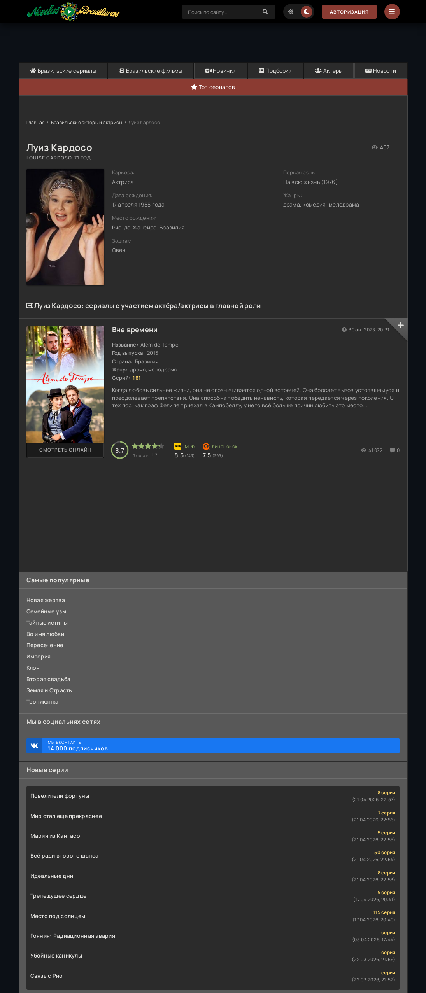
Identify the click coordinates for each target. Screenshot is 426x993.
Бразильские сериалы (63, 70)
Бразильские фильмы (150, 70)
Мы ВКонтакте (220, 745)
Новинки (220, 70)
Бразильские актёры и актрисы (87, 122)
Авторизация (349, 12)
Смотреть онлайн (65, 450)
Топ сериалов (213, 87)
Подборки (275, 70)
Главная (35, 122)
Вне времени (135, 329)
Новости (380, 70)
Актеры (328, 70)
